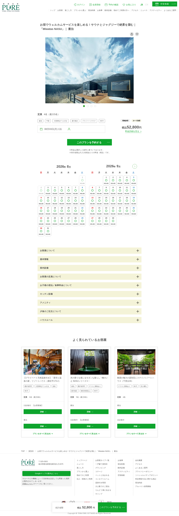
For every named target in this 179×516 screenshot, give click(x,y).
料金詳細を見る (132, 131)
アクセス (134, 10)
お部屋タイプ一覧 (102, 460)
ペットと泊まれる (102, 475)
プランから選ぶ (80, 10)
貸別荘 (31, 451)
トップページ (82, 460)
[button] (84, 106)
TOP (23, 451)
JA (141, 4)
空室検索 (121, 475)
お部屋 (60, 10)
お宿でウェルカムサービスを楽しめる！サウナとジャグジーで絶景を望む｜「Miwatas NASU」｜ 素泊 (77, 451)
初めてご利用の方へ (121, 10)
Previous (25, 362)
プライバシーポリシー (144, 471)
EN (146, 4)
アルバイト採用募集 (143, 486)
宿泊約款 (138, 483)
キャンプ (98, 494)
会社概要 (138, 460)
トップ (52, 10)
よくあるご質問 (170, 10)
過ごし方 (68, 10)
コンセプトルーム (102, 479)
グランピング (100, 468)
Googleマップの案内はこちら (46, 473)
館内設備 (108, 10)
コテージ (98, 471)
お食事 (99, 10)
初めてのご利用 (83, 475)
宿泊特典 (91, 10)
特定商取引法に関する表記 (145, 479)
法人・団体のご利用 (84, 479)
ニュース (143, 10)
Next (60, 362)
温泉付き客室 (100, 483)
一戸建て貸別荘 (101, 464)
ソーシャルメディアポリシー (146, 475)
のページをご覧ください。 (38, 484)
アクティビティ (156, 10)
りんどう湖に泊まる (103, 490)
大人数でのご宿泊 (102, 486)
